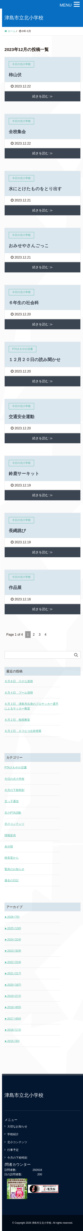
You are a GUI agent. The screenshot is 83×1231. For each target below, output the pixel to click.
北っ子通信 (11, 801)
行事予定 (13, 1149)
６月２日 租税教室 (17, 719)
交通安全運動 (21, 416)
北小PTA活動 (12, 812)
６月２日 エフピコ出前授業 (22, 731)
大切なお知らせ (17, 1126)
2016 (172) (12, 1029)
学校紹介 (13, 1134)
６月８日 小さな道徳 (18, 681)
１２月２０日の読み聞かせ (35, 359)
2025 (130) (12, 928)
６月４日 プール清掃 (18, 692)
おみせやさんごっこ (29, 245)
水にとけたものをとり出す (35, 188)
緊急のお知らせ (14, 869)
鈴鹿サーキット (24, 473)
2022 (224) (12, 962)
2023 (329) (12, 950)
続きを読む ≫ (42, 96)
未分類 (8, 846)
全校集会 (17, 131)
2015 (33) (11, 1041)
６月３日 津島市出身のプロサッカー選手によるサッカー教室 (31, 706)
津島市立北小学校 (23, 17)
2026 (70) (11, 916)
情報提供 (10, 835)
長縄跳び (17, 530)
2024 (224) (12, 939)
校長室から (11, 857)
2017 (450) (12, 1018)
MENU (66, 5)
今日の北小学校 (14, 778)
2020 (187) (12, 984)
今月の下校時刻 (14, 790)
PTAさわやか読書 (15, 767)
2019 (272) (12, 996)
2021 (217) (12, 973)
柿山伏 (15, 74)
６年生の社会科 (24, 302)
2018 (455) (12, 1007)
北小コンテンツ (14, 823)
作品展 (15, 587)
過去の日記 (11, 880)
